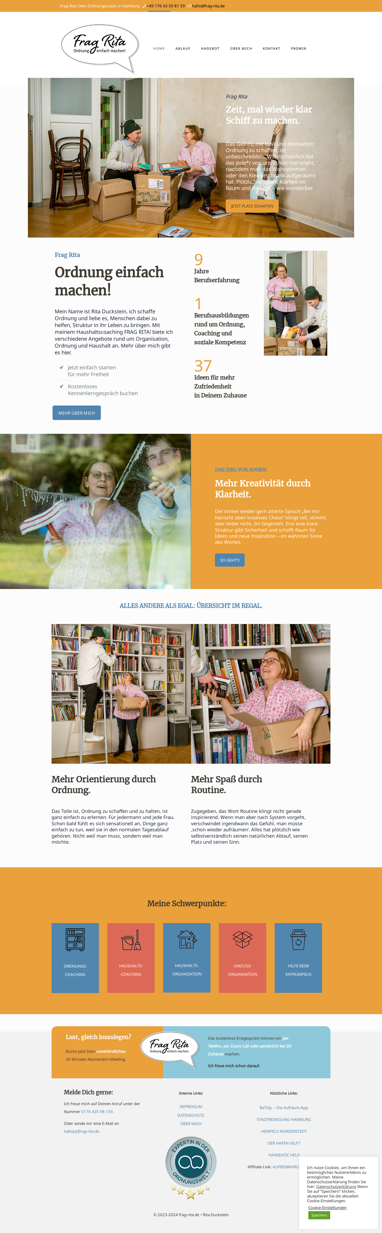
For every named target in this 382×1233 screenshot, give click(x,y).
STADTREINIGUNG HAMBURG (284, 1119)
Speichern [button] (319, 1215)
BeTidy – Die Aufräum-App (284, 1107)
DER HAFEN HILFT (284, 1143)
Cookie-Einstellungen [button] (327, 1207)
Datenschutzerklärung (336, 1186)
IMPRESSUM (191, 1106)
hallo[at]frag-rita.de (81, 1131)
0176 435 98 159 (97, 1111)
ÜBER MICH (191, 1123)
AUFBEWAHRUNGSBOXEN (296, 1166)
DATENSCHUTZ (190, 1115)
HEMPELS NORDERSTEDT (284, 1131)
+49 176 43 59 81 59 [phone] (166, 5)
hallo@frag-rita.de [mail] (208, 5)
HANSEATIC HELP (284, 1154)
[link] (295, 303)
